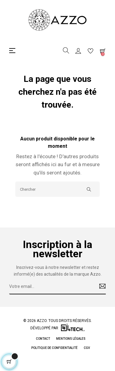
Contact (43, 338)
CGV (87, 348)
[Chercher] (57, 189)
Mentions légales (71, 338)
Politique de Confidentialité (54, 348)
